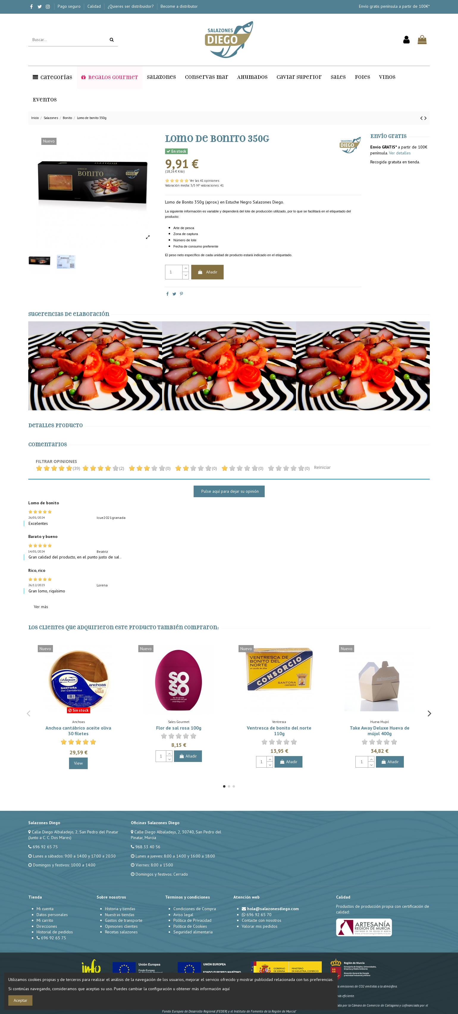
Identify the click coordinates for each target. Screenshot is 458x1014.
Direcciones (47, 926)
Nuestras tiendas (119, 914)
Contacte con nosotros (261, 920)
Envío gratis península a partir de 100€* (394, 6)
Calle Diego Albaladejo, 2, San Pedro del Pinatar (75, 832)
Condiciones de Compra (194, 908)
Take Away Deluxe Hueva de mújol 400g (380, 730)
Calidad (94, 6)
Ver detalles (400, 153)
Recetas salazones (121, 932)
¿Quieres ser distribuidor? (131, 6)
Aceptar (20, 1000)
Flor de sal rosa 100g (178, 728)
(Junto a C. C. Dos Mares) (49, 837)
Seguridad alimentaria (193, 932)
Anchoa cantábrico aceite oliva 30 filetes (78, 730)
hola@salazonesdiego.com (273, 908)
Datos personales (52, 914)
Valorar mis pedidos (259, 926)
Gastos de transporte (123, 920)
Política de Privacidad (192, 920)
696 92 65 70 (259, 914)
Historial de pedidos (55, 932)
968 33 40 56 (147, 846)
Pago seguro (70, 6)
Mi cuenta (45, 908)
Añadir (207, 272)
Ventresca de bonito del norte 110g (279, 730)
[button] (52, 77)
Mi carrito (45, 920)
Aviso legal (183, 914)
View (78, 763)
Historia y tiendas (120, 908)
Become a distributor (179, 6)
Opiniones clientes (121, 926)
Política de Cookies (190, 926)
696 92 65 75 (45, 846)
